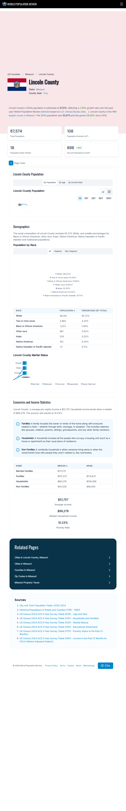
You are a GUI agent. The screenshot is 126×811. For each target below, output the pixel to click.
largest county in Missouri (22, 115)
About (78, 787)
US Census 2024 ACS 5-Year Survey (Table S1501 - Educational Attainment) (59, 749)
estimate (45, 111)
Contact (70, 787)
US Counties (14, 74)
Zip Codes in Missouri (25, 698)
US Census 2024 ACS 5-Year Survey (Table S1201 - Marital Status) (54, 744)
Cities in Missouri (23, 686)
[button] (121, 4)
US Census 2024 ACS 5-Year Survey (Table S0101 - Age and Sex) (54, 736)
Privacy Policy (51, 787)
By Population (50, 182)
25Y (93, 198)
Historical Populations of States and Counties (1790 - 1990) (50, 731)
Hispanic (58, 308)
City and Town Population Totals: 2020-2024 (43, 727)
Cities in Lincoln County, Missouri (31, 679)
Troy (45, 93)
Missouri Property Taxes (27, 704)
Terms (62, 787)
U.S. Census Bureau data (73, 111)
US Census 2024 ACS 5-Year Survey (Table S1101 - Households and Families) (59, 740)
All (80, 198)
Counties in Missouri (25, 692)
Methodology (89, 787)
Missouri (29, 74)
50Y (101, 198)
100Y (108, 198)
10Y (86, 198)
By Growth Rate (75, 182)
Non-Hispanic (71, 308)
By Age (62, 182)
